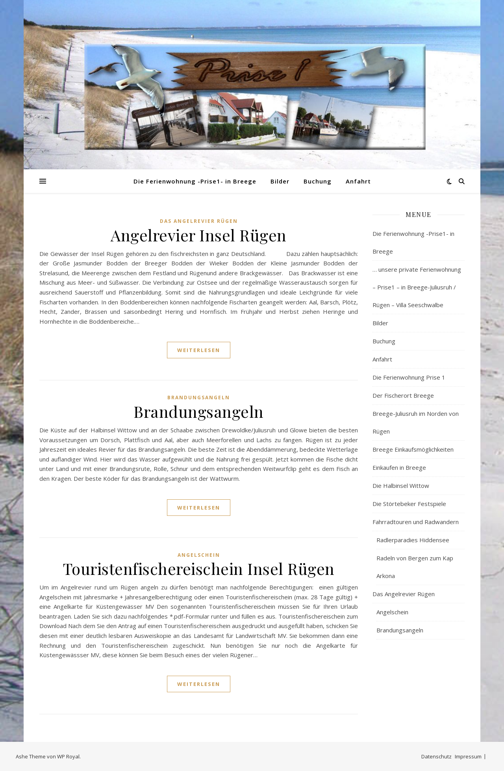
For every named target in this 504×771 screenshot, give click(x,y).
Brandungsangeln (198, 397)
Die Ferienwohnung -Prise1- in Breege (194, 181)
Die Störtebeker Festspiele (409, 504)
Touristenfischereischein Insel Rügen (199, 568)
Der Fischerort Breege (403, 395)
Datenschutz (436, 756)
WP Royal (68, 756)
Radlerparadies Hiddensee (412, 540)
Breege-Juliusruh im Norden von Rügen (415, 422)
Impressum (468, 756)
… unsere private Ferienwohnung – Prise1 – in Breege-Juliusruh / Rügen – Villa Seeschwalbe (416, 287)
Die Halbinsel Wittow (400, 485)
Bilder (280, 181)
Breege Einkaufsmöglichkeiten (413, 449)
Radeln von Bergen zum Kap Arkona (414, 567)
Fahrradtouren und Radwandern (415, 522)
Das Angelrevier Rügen (199, 221)
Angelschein (199, 555)
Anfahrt (358, 181)
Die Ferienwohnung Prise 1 (408, 377)
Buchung (318, 181)
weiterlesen (198, 350)
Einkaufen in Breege (399, 467)
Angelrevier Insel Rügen (199, 234)
